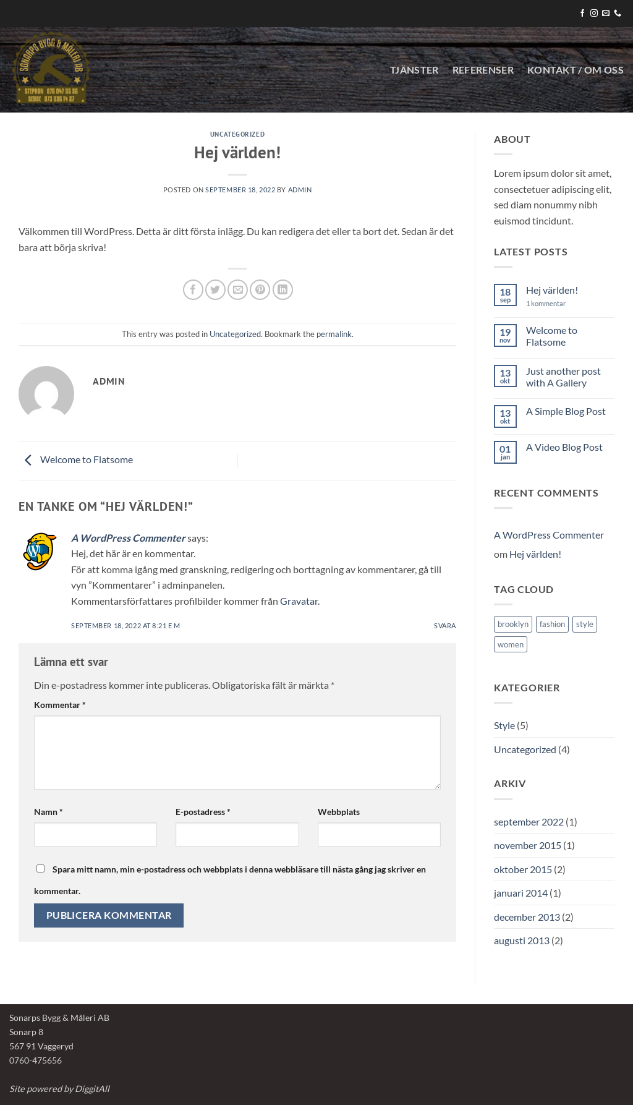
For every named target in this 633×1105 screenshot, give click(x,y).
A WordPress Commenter (128, 538)
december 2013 (527, 917)
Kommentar (60, 704)
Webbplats (339, 811)
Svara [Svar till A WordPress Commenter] (445, 625)
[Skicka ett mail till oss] (606, 13)
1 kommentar (558, 303)
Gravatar (299, 601)
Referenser (483, 69)
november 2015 (527, 845)
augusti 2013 (522, 940)
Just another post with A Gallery (563, 376)
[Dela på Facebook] (193, 289)
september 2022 (529, 821)
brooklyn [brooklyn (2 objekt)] (513, 624)
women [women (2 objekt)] (511, 644)
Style (504, 725)
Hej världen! (552, 290)
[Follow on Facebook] (582, 13)
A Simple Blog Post (566, 411)
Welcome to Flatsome (76, 459)
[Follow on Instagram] (594, 13)
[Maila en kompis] (237, 289)
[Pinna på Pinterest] (260, 289)
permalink (334, 334)
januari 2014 (521, 892)
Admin (300, 190)
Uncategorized (237, 134)
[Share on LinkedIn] (283, 289)
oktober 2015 (523, 869)
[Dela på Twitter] (215, 289)
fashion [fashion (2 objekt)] (552, 624)
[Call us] (617, 13)
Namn (48, 811)
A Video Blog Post (564, 447)
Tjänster (414, 69)
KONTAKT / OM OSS (575, 69)
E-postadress (203, 811)
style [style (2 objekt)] (584, 624)
